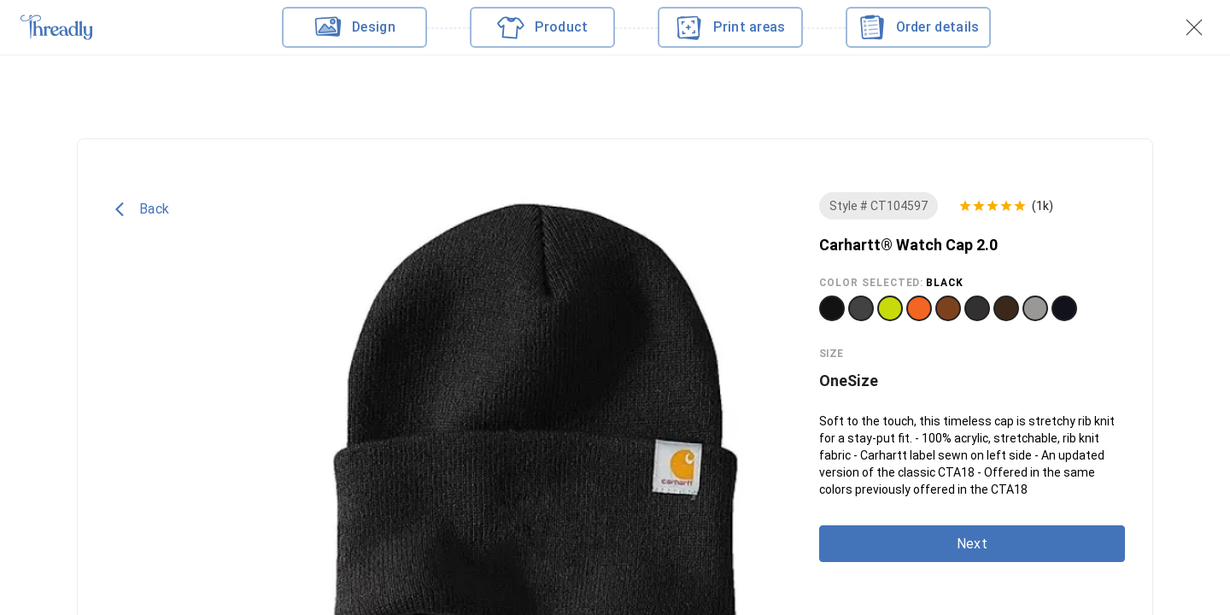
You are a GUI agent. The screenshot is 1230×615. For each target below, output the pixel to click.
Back (142, 209)
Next (972, 544)
